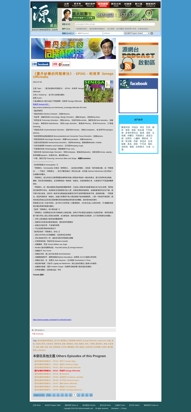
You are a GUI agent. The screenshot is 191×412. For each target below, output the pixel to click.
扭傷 (37, 347)
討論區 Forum (120, 405)
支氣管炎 (49, 344)
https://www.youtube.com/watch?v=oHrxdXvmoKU (52, 320)
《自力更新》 (111, 29)
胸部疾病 (57, 344)
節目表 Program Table (52, 405)
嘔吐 (150, 144)
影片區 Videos (134, 405)
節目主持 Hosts (105, 405)
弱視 (77, 347)
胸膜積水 (70, 344)
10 (91, 395)
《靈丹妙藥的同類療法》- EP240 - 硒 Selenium (51, 374)
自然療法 (140, 147)
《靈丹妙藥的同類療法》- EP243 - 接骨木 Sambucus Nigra (55, 364)
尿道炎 (143, 141)
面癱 (42, 347)
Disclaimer (115, 408)
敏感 (142, 133)
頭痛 (46, 347)
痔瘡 (136, 141)
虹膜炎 (104, 347)
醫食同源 (125, 127)
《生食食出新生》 (143, 29)
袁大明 (57, 341)
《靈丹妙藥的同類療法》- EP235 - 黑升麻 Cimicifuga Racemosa (57, 390)
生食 (148, 147)
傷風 (132, 147)
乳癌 (148, 127)
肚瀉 (150, 141)
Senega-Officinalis (90, 341)
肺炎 (86, 344)
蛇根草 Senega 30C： (41, 104)
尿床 (50, 347)
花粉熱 (38, 344)
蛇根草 (79, 341)
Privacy (124, 408)
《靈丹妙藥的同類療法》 (97, 29)
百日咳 (63, 347)
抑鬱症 (130, 135)
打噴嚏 (92, 344)
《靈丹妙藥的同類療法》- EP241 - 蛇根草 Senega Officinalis (56, 371)
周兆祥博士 (129, 29)
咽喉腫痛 (70, 347)
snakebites (41, 350)
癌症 (134, 29)
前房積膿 (97, 347)
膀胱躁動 (56, 347)
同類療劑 (71, 341)
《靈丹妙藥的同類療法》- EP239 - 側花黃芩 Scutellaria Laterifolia (58, 377)
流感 (108, 341)
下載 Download (37, 334)
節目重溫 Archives (89, 405)
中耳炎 (143, 144)
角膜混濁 (89, 347)
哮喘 (43, 344)
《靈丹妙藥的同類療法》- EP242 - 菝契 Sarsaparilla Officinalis (57, 368)
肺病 (76, 344)
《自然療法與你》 (81, 29)
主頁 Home (37, 405)
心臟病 (137, 138)
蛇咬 (34, 350)
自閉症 (128, 138)
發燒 (127, 130)
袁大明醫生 (120, 29)
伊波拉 (135, 127)
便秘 (105, 344)
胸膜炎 (81, 344)
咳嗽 (64, 344)
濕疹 (148, 133)
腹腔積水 (99, 344)
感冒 (136, 144)
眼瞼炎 (82, 347)
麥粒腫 (110, 347)
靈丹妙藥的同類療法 (45, 341)
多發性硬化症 (131, 133)
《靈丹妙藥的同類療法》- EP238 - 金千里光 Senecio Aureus (56, 380)
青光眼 (128, 141)
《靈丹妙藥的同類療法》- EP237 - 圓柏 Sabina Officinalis (55, 383)
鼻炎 (129, 144)
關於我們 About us (71, 405)
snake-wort (102, 341)
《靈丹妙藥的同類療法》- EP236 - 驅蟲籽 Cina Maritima (54, 387)
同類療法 (140, 135)
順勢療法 (64, 341)
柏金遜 (141, 130)
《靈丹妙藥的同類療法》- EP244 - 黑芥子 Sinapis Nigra (54, 361)
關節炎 (145, 138)
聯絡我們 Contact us (151, 405)
